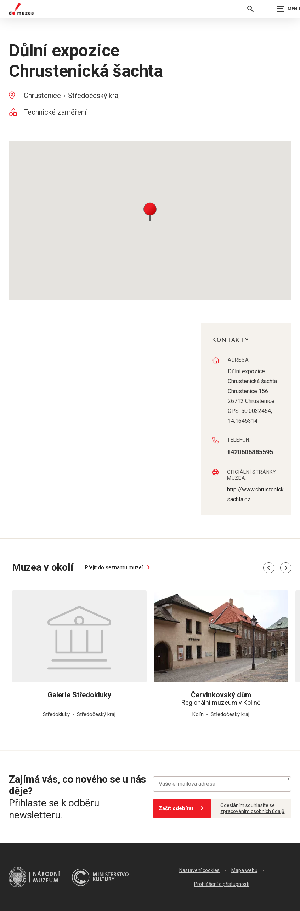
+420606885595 (250, 452)
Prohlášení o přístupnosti (221, 884)
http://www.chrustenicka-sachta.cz (257, 494)
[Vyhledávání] (250, 9)
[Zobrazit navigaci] (282, 9)
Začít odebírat (182, 808)
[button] (150, 211)
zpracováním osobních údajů (252, 811)
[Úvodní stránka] (21, 9)
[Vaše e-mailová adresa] (222, 784)
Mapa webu (244, 870)
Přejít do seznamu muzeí (118, 567)
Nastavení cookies (199, 870)
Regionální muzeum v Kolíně (221, 699)
